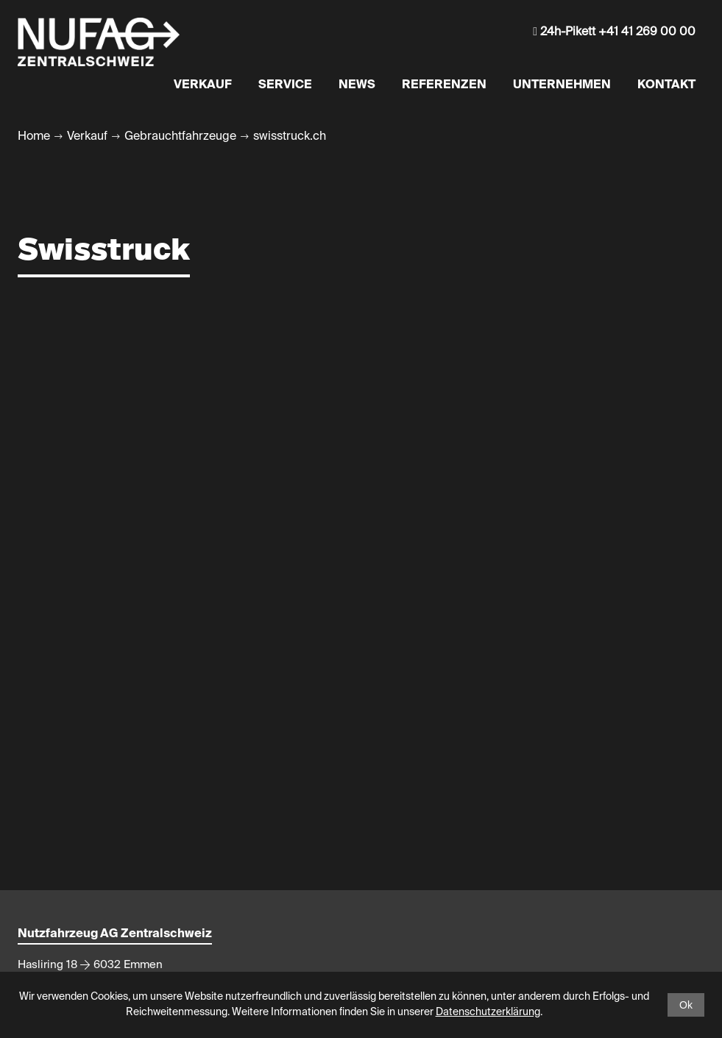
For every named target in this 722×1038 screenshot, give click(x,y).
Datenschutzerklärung (488, 1012)
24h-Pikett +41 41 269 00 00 (614, 32)
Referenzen (444, 85)
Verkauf (203, 85)
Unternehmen (562, 85)
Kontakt (666, 85)
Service (285, 85)
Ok (686, 1005)
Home (34, 137)
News (357, 85)
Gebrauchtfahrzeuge (180, 137)
